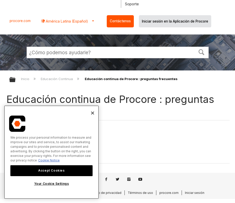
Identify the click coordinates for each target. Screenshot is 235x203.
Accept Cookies (51, 170)
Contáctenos (120, 21)
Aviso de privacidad (106, 193)
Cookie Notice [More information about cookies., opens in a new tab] (49, 160)
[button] (201, 52)
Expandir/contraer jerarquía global (15, 80)
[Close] (92, 113)
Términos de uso (140, 193)
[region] (51, 152)
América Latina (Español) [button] (66, 21)
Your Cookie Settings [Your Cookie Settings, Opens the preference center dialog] (51, 184)
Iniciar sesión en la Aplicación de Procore (175, 21)
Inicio (25, 79)
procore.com (20, 21)
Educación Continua (57, 79)
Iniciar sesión (194, 193)
